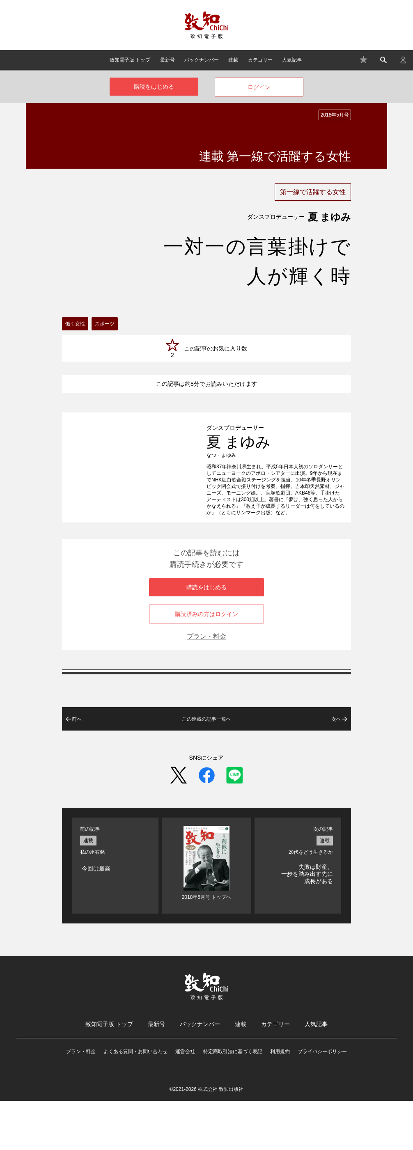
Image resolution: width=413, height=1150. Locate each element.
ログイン (259, 87)
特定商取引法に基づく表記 (232, 1101)
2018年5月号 (335, 115)
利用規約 (280, 1101)
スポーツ (105, 324)
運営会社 (185, 1101)
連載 (233, 60)
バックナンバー (201, 60)
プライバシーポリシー (322, 1101)
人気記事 (292, 60)
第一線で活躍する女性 (313, 191)
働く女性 (75, 324)
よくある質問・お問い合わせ (135, 1101)
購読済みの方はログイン (206, 663)
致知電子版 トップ (130, 60)
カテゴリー (260, 60)
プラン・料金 (206, 685)
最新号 (167, 60)
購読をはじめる (154, 86)
